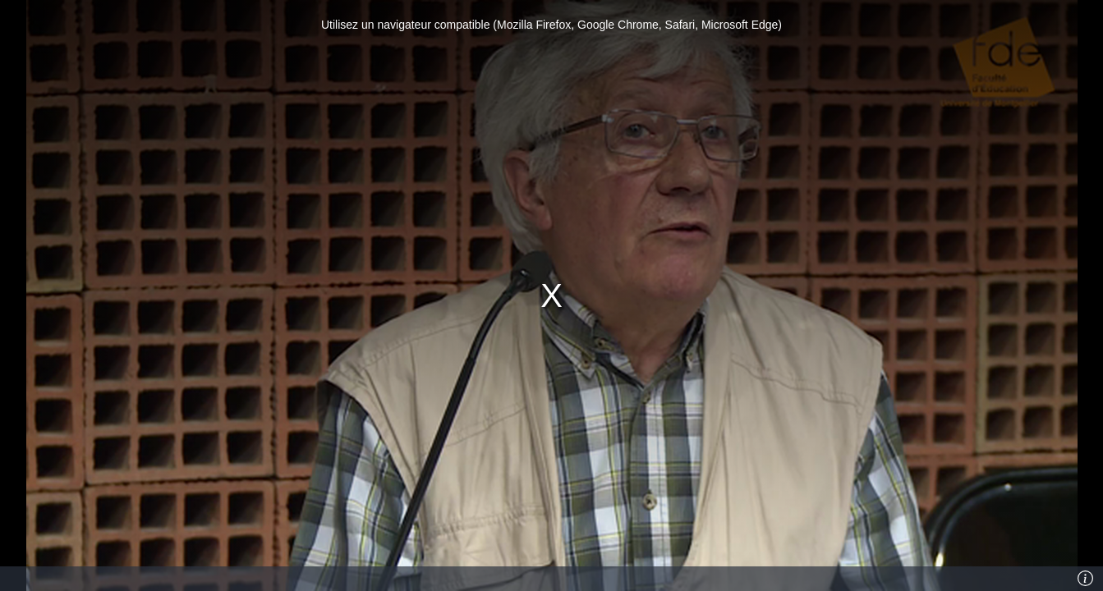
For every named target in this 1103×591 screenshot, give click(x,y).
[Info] (1085, 578)
